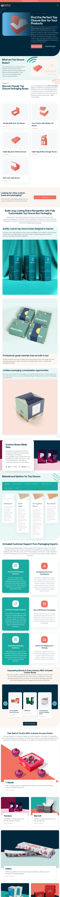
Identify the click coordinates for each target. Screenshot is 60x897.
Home (33, 13)
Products (38, 13)
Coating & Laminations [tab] (31, 484)
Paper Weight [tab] (9, 488)
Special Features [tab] (46, 484)
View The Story (10, 790)
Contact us (45, 197)
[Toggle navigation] (57, 5)
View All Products (50, 46)
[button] (5, 1)
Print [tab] (16, 488)
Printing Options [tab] (17, 484)
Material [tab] (7, 484)
